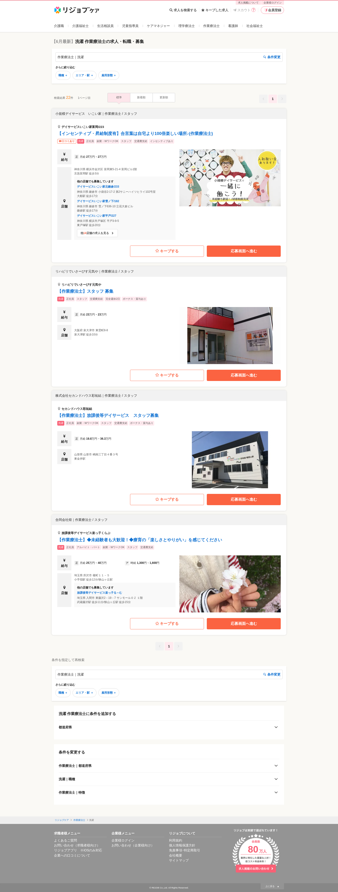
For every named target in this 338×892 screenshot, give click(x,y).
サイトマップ (179, 860)
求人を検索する (183, 10)
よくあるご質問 (65, 840)
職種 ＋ (63, 75)
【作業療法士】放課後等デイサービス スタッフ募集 (108, 415)
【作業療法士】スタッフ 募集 (85, 291)
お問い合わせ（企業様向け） (132, 845)
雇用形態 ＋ (108, 75)
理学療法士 (186, 26)
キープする (167, 251)
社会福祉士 (254, 26)
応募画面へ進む (244, 251)
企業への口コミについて (72, 855)
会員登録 (272, 10)
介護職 (59, 26)
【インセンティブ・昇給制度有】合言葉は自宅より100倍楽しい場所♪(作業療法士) (135, 133)
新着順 (141, 97)
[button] (169, 174)
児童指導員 (130, 26)
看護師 (233, 26)
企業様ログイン (273, 2)
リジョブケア (62, 820)
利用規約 (175, 840)
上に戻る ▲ (272, 886)
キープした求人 (214, 10)
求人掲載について (248, 2)
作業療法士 (211, 26)
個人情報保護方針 (182, 845)
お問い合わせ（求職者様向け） (77, 845)
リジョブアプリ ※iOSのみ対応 (78, 850)
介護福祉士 (80, 26)
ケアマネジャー (158, 26)
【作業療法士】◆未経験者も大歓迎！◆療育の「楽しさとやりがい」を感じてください (139, 540)
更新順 (164, 97)
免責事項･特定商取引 (184, 850)
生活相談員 (105, 26)
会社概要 (175, 855)
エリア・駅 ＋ (84, 75)
